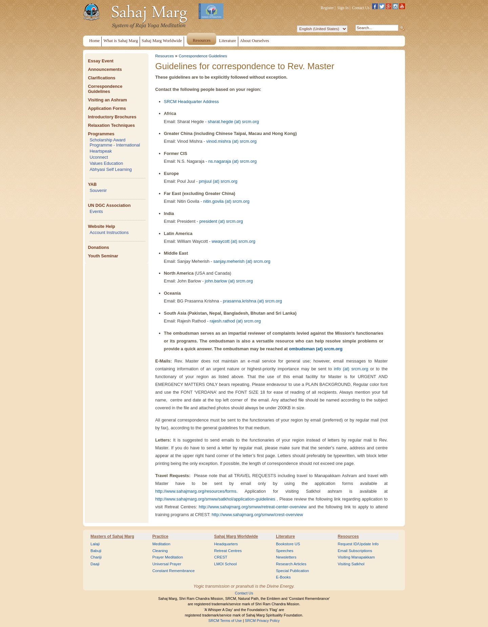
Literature (285, 536)
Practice (160, 536)
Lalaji (95, 544)
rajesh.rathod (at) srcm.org (235, 321)
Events (96, 211)
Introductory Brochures (112, 116)
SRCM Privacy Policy (262, 621)
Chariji (96, 557)
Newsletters (286, 557)
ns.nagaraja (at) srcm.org (232, 161)
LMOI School (225, 564)
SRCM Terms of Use (225, 621)
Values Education (106, 163)
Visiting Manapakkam (356, 557)
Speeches (284, 551)
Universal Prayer (166, 564)
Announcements (105, 69)
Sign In (343, 8)
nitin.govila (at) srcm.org (226, 201)
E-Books (283, 577)
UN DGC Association (109, 205)
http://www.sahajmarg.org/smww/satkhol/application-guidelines (215, 499)
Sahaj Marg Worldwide (236, 536)
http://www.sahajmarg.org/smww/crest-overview (257, 514)
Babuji (95, 551)
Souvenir (98, 190)
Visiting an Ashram (107, 99)
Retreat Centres (228, 551)
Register (327, 8)
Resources (164, 56)
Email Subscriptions (355, 551)
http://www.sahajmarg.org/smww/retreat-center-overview (253, 506)
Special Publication (292, 571)
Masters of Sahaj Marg (112, 536)
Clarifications (101, 77)
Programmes (101, 133)
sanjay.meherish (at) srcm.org (241, 261)
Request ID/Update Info (358, 544)
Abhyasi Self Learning (110, 169)
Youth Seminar (103, 255)
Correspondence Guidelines (105, 89)
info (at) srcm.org (351, 368)
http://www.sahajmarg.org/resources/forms (196, 491)
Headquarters (226, 544)
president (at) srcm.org (221, 221)
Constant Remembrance (173, 571)
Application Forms (107, 108)
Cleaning (160, 551)
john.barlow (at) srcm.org (229, 280)
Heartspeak (100, 151)
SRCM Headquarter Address (191, 101)
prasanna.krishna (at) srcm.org (252, 300)
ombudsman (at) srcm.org (316, 348)
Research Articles (291, 564)
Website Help (101, 226)
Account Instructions (108, 232)
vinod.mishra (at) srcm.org (231, 141)
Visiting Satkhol (351, 564)
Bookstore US (288, 544)
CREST (220, 557)
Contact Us (361, 8)
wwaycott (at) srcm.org (234, 241)
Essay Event (100, 60)
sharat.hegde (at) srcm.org (233, 121)
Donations (98, 247)
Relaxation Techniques (111, 125)
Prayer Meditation (167, 557)
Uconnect (98, 157)
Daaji (94, 564)
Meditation (161, 544)
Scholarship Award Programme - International (114, 142)
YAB (92, 184)
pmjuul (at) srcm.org (218, 181)
